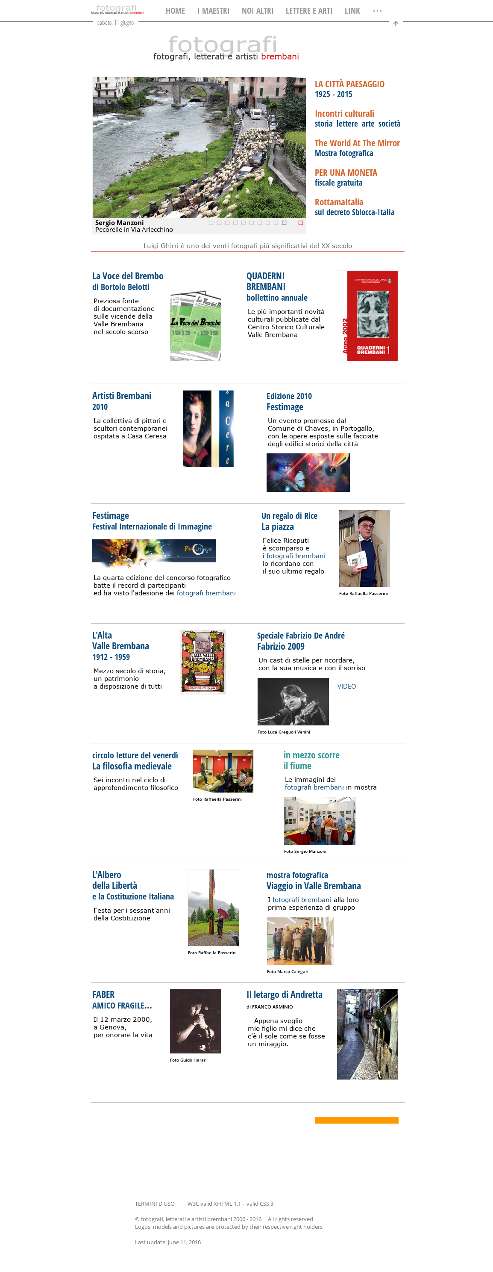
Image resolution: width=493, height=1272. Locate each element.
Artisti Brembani (121, 400)
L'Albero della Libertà (134, 885)
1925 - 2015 (350, 89)
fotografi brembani (206, 593)
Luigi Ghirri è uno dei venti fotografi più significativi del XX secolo (248, 245)
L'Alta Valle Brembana (120, 645)
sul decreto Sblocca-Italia (355, 207)
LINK (352, 10)
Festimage (290, 401)
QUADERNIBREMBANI (277, 286)
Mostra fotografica (357, 148)
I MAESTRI (213, 10)
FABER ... (122, 999)
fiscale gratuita (346, 177)
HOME (175, 10)
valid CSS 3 (259, 1203)
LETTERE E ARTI (309, 10)
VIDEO (346, 686)
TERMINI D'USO (155, 1203)
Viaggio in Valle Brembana (314, 880)
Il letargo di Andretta (284, 999)
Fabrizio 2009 (302, 640)
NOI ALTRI (258, 10)
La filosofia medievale (136, 760)
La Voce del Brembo (128, 281)
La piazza (290, 520)
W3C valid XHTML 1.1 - (216, 1203)
